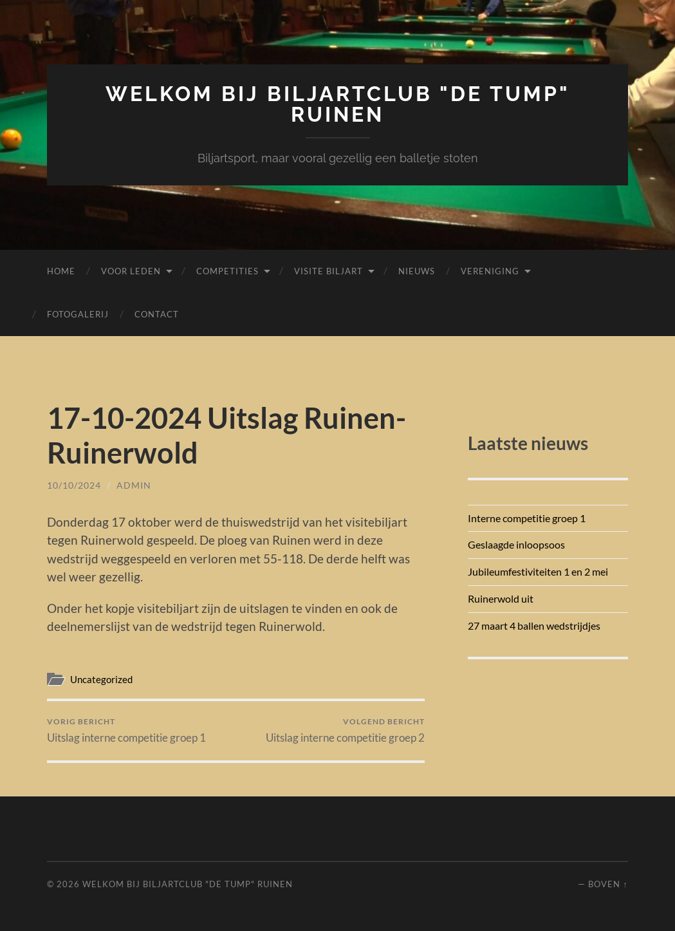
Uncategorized (101, 679)
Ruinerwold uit (500, 598)
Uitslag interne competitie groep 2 (345, 730)
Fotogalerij (78, 314)
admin (133, 485)
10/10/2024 (74, 485)
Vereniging (490, 271)
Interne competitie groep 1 (527, 518)
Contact (156, 314)
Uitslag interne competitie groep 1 (126, 730)
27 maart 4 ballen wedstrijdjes (534, 625)
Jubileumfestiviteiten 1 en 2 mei (538, 571)
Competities (227, 271)
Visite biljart (328, 271)
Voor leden (131, 271)
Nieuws (416, 271)
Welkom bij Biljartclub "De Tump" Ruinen (338, 104)
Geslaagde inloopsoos (516, 544)
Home (61, 271)
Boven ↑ (607, 884)
